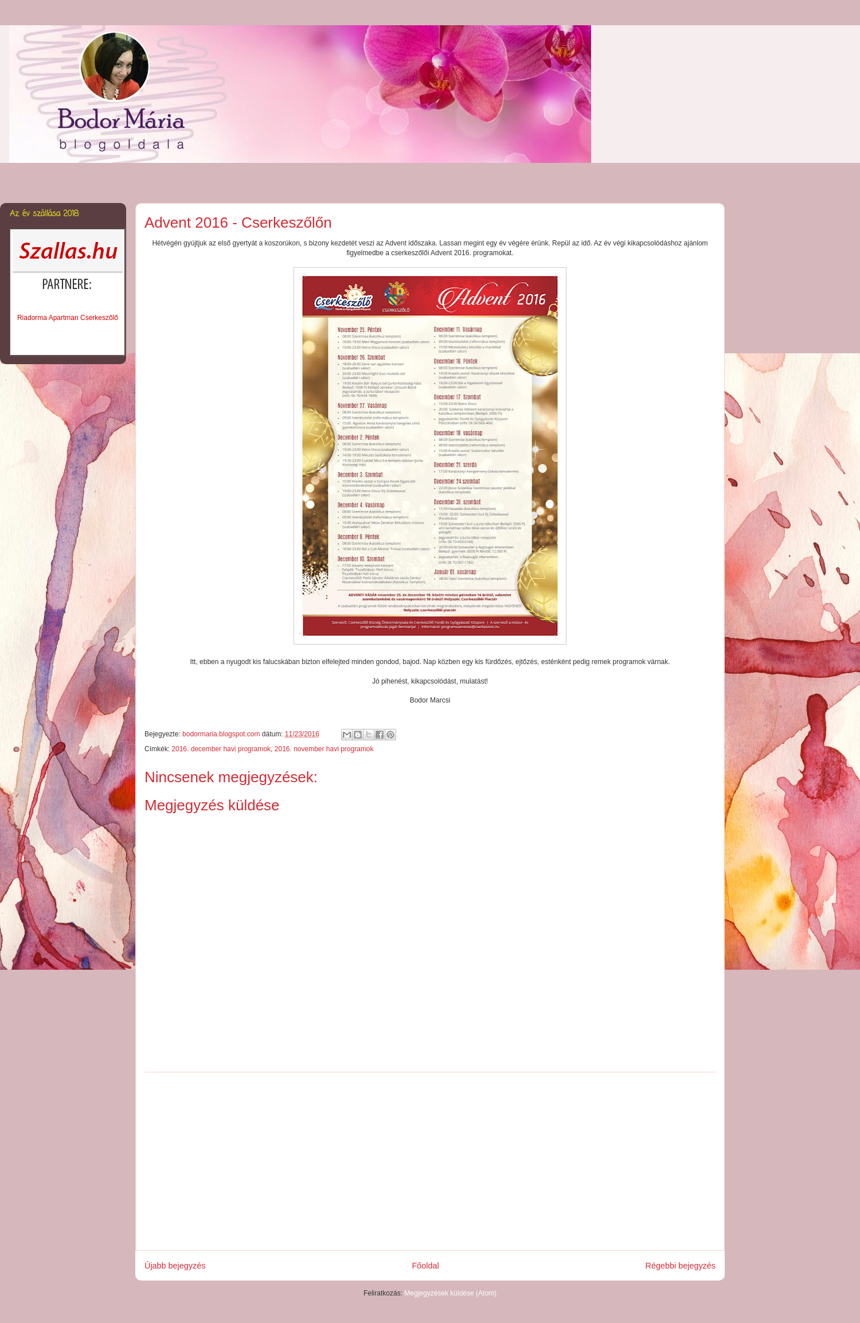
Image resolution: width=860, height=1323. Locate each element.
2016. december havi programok (221, 749)
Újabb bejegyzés (174, 1265)
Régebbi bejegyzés (681, 1265)
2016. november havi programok (324, 749)
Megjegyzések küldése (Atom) (450, 1293)
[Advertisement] (430, 1161)
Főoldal (425, 1265)
